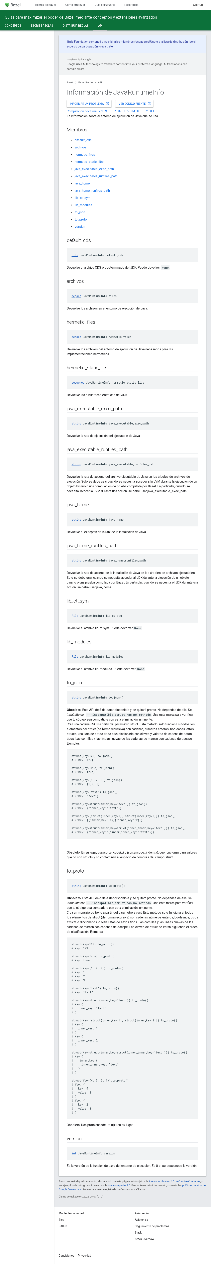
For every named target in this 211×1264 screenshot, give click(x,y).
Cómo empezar (75, 4)
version (80, 227)
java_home (82, 183)
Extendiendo (85, 82)
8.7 (114, 111)
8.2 (146, 111)
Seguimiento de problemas (152, 1226)
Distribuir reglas (76, 25)
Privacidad (84, 1255)
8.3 (139, 111)
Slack (138, 1232)
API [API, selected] (100, 25)
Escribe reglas (42, 25)
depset (76, 296)
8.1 (152, 111)
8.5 (126, 111)
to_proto (81, 219)
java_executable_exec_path (94, 169)
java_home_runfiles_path (92, 191)
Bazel (70, 82)
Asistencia (141, 1219)
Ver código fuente (135, 103)
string (76, 423)
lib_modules (83, 205)
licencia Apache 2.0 (119, 1185)
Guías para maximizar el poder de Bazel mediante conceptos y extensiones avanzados (81, 17)
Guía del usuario (105, 4)
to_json (80, 212)
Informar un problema (89, 103)
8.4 (133, 111)
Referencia (131, 4)
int (74, 1153)
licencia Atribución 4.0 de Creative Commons (174, 1181)
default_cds (83, 140)
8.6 (120, 111)
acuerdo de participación (82, 46)
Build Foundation (77, 41)
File (75, 255)
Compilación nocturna (82, 111)
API (100, 82)
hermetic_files (85, 154)
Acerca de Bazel (45, 4)
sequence (78, 382)
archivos (81, 147)
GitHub (198, 4)
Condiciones (66, 1255)
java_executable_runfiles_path (96, 176)
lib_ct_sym (82, 198)
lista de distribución (176, 41)
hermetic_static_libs (89, 162)
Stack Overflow (144, 1239)
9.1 (101, 111)
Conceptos (13, 25)
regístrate (106, 46)
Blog (61, 1219)
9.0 (107, 111)
